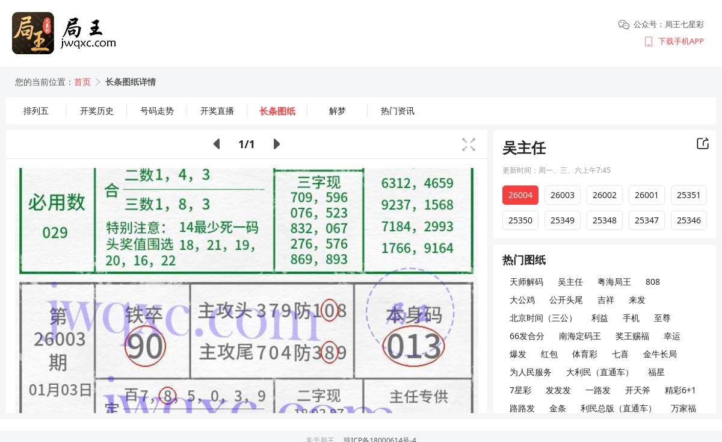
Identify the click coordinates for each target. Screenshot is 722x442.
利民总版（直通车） (618, 408)
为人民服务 (531, 372)
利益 (599, 317)
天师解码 (526, 281)
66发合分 (527, 335)
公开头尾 (566, 299)
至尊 (662, 317)
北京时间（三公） (543, 317)
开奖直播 (217, 110)
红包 (549, 354)
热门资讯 (398, 110)
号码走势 (157, 110)
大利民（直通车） (600, 372)
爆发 (518, 354)
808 (653, 281)
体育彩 (584, 354)
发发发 (558, 390)
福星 (656, 372)
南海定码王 (580, 335)
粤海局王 (614, 281)
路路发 (522, 408)
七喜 (620, 354)
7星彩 (520, 390)
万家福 (683, 408)
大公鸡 (522, 299)
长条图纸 (277, 111)
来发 (637, 299)
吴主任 (570, 281)
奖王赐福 (632, 335)
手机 (631, 317)
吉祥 (605, 299)
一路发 (598, 390)
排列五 (36, 110)
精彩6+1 (680, 390)
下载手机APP (681, 41)
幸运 (672, 335)
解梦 (337, 110)
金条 (557, 408)
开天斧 (637, 390)
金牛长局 (660, 354)
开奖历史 (97, 110)
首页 (82, 81)
